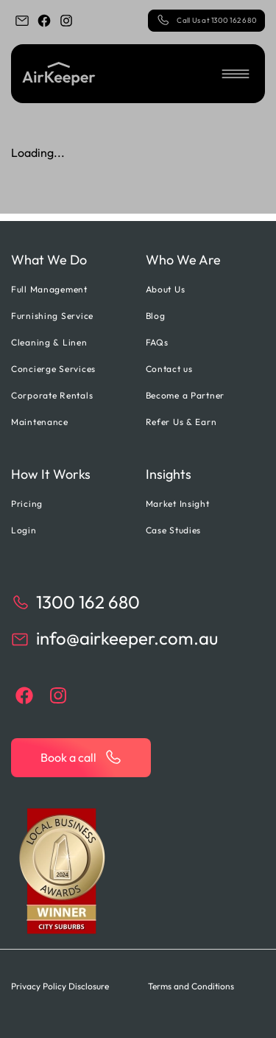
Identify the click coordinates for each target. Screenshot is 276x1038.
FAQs (157, 342)
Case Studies (174, 530)
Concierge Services (53, 368)
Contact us (169, 368)
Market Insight (178, 503)
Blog (156, 315)
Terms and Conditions (191, 986)
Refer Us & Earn (181, 421)
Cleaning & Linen (49, 342)
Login (24, 530)
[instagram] (66, 20)
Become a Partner (185, 395)
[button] (235, 73)
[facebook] (44, 20)
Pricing (27, 503)
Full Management (49, 289)
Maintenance (39, 421)
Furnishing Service (52, 315)
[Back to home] (59, 73)
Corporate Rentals (52, 395)
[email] (22, 20)
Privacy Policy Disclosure (60, 986)
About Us (165, 289)
